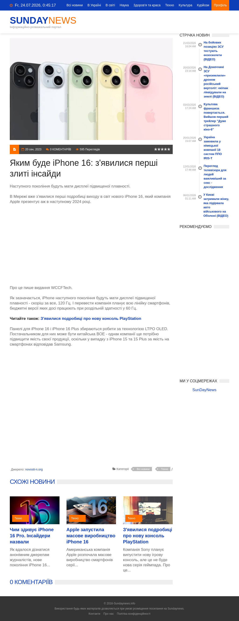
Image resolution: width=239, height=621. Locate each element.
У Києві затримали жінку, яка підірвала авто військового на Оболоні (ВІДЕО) (216, 205)
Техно (169, 5)
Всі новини (75, 5)
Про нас (108, 613)
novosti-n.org (34, 469)
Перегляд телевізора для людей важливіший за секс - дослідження (215, 176)
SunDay (43, 20)
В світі (110, 5)
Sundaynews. (176, 608)
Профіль (220, 5)
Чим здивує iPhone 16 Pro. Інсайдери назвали (32, 535)
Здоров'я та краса (147, 5)
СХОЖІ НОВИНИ (32, 481)
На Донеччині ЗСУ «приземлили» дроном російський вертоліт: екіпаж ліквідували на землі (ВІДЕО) (216, 81)
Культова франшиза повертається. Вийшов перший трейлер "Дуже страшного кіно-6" (216, 116)
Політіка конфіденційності (134, 613)
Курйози (203, 5)
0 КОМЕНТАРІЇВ (31, 581)
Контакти (94, 613)
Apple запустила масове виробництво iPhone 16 (91, 535)
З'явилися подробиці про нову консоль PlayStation (91, 318)
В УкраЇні (94, 5)
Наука (124, 5)
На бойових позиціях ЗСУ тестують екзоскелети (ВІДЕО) (214, 51)
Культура (185, 5)
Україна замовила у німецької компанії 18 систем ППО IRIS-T (213, 147)
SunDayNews (204, 390)
